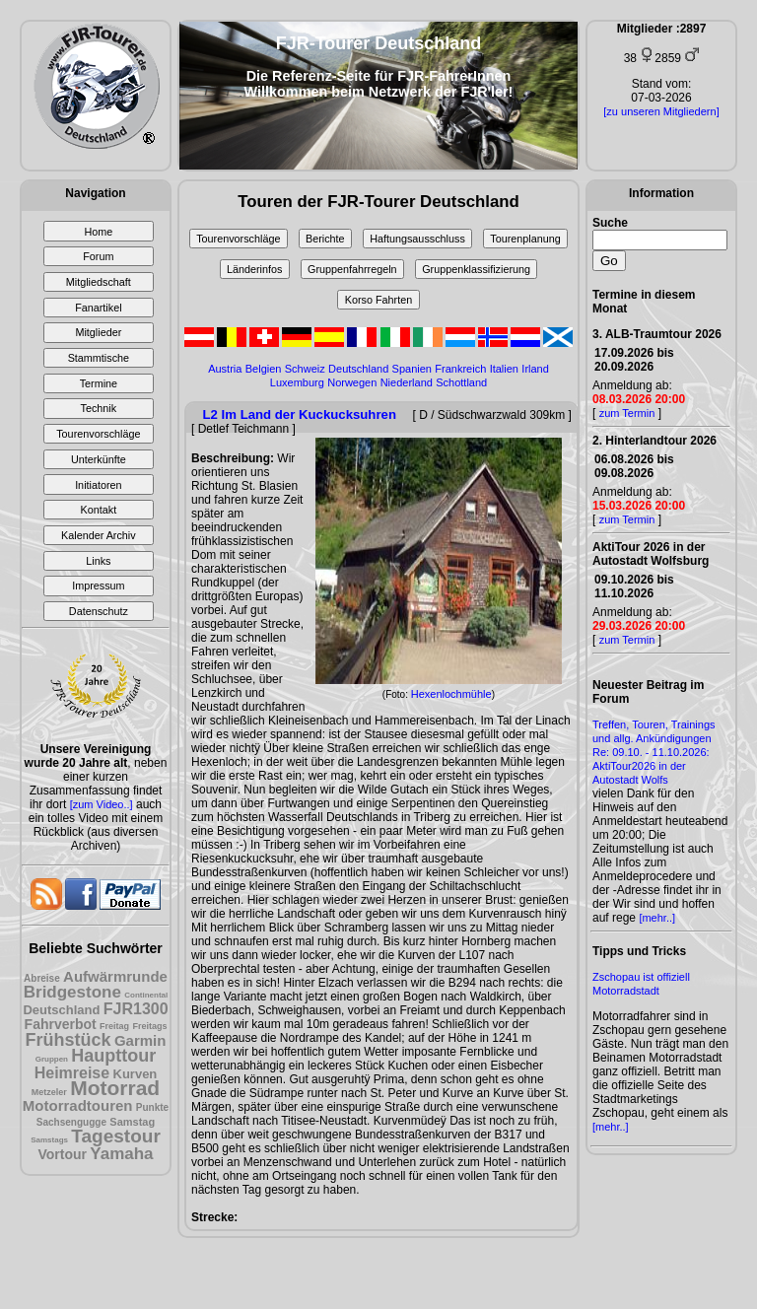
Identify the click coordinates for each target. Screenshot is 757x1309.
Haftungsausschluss (417, 238)
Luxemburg (297, 382)
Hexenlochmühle (451, 694)
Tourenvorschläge (238, 238)
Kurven (135, 1074)
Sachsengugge (71, 1122)
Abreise (42, 978)
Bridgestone (72, 992)
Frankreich (460, 369)
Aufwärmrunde (115, 976)
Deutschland (61, 1009)
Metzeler (49, 1092)
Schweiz (305, 369)
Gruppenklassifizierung (476, 269)
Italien (504, 369)
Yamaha (121, 1153)
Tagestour (115, 1136)
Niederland (406, 382)
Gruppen (51, 1059)
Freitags (149, 1026)
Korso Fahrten (378, 300)
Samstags (49, 1140)
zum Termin (627, 413)
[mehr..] (657, 918)
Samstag (132, 1122)
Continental (146, 995)
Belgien (263, 369)
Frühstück (68, 1040)
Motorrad (115, 1087)
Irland (535, 369)
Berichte (325, 238)
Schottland (461, 382)
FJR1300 (136, 1008)
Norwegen (352, 382)
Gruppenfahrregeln (352, 269)
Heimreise (72, 1073)
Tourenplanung (525, 238)
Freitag (114, 1026)
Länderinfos (254, 269)
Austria (224, 369)
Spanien (412, 369)
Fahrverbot (61, 1024)
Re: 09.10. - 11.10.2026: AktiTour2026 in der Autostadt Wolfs (651, 766)
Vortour (62, 1154)
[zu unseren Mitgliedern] (661, 111)
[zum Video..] (101, 804)
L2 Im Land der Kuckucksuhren (299, 414)
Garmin (140, 1040)
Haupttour (113, 1056)
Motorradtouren (78, 1105)
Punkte (152, 1107)
